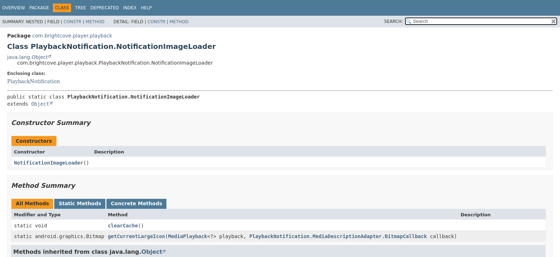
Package (39, 7)
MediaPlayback (187, 236)
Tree (80, 7)
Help (146, 7)
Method (95, 21)
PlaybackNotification (33, 81)
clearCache (123, 225)
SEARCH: (393, 21)
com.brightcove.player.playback (72, 36)
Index (130, 7)
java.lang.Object (27, 57)
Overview (13, 7)
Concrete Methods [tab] (136, 203)
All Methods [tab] (32, 203)
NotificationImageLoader (48, 163)
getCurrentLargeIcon (136, 236)
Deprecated (104, 7)
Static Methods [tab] (80, 203)
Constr (72, 21)
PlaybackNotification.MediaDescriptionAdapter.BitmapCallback (338, 236)
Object (40, 104)
